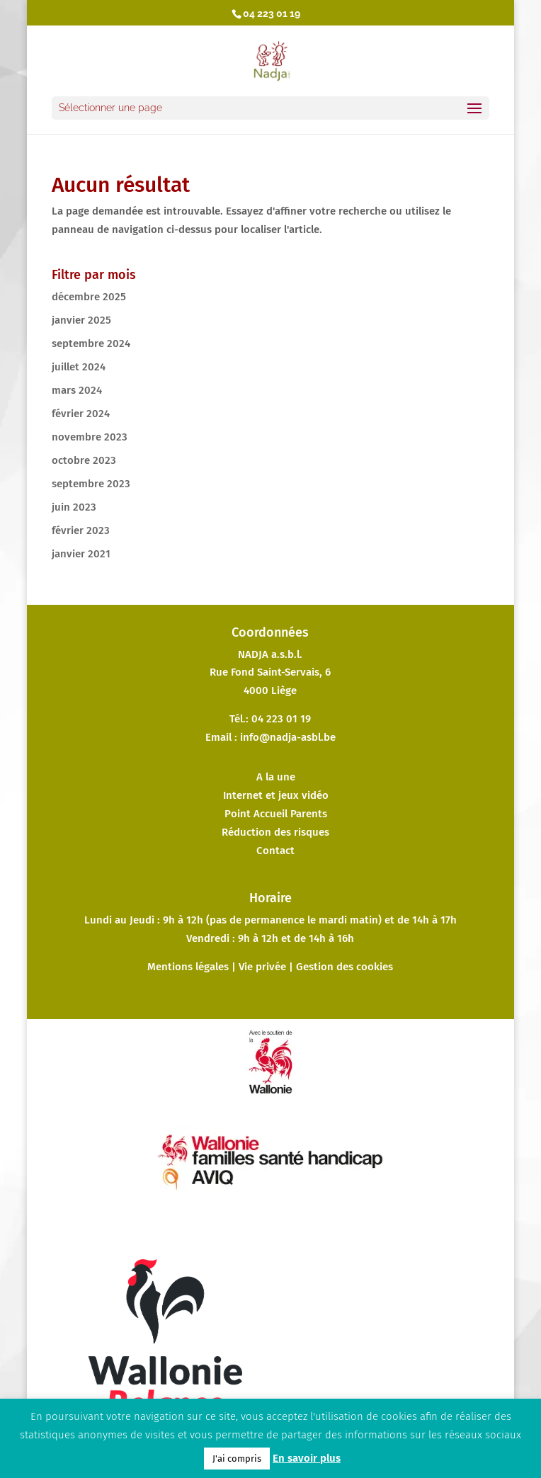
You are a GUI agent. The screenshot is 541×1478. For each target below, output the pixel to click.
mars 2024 (77, 390)
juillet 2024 (79, 366)
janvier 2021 (81, 553)
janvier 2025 (81, 320)
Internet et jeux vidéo (276, 795)
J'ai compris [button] (236, 1458)
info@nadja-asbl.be (288, 737)
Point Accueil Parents (275, 813)
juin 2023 (74, 507)
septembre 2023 (91, 483)
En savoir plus (307, 1458)
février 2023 (81, 530)
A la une (275, 777)
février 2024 (81, 413)
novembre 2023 (89, 437)
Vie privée (262, 966)
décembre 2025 (89, 296)
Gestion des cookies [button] (344, 966)
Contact (275, 850)
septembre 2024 (91, 343)
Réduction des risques (275, 832)
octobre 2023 (84, 460)
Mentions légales (188, 966)
